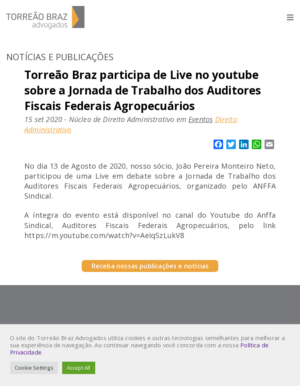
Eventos (200, 119)
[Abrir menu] (286, 17)
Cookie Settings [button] (34, 367)
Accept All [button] (78, 367)
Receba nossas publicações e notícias (150, 266)
